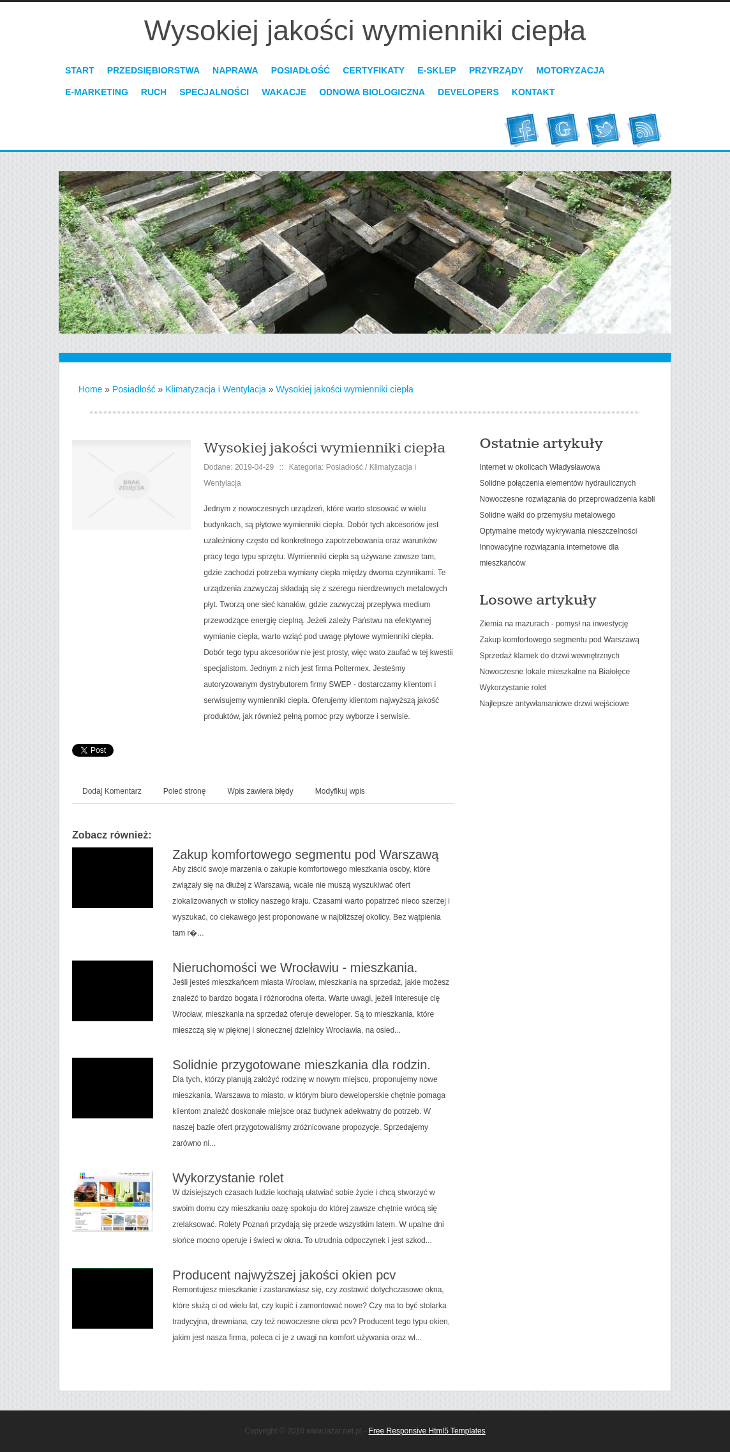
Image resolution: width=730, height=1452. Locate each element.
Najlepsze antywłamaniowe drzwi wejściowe (554, 703)
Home (90, 389)
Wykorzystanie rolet (227, 1178)
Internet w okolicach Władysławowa (540, 467)
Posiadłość (134, 389)
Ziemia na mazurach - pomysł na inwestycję (554, 623)
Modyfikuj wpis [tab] (340, 791)
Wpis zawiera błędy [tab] (260, 791)
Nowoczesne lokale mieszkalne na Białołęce (555, 671)
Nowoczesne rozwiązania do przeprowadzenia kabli (567, 499)
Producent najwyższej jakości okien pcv (284, 1275)
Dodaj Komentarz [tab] (112, 791)
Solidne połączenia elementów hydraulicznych (558, 483)
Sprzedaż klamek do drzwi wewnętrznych (550, 655)
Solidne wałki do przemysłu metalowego (548, 515)
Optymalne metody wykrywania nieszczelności (558, 531)
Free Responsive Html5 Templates (427, 1430)
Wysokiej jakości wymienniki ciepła (344, 389)
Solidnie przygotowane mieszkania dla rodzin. (301, 1065)
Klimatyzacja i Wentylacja (215, 389)
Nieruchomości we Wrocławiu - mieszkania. (294, 968)
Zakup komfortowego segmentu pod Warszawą (305, 854)
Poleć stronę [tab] (184, 791)
